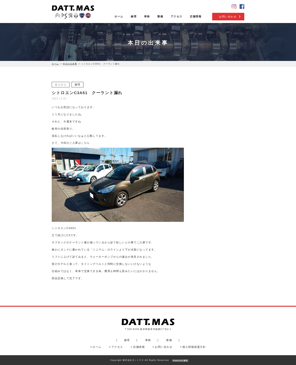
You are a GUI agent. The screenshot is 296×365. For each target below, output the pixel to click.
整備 (160, 16)
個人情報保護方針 (194, 346)
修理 (133, 16)
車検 (147, 16)
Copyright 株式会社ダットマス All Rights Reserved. (148, 360)
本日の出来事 (70, 64)
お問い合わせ (228, 16)
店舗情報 (195, 16)
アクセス (176, 16)
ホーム (118, 16)
